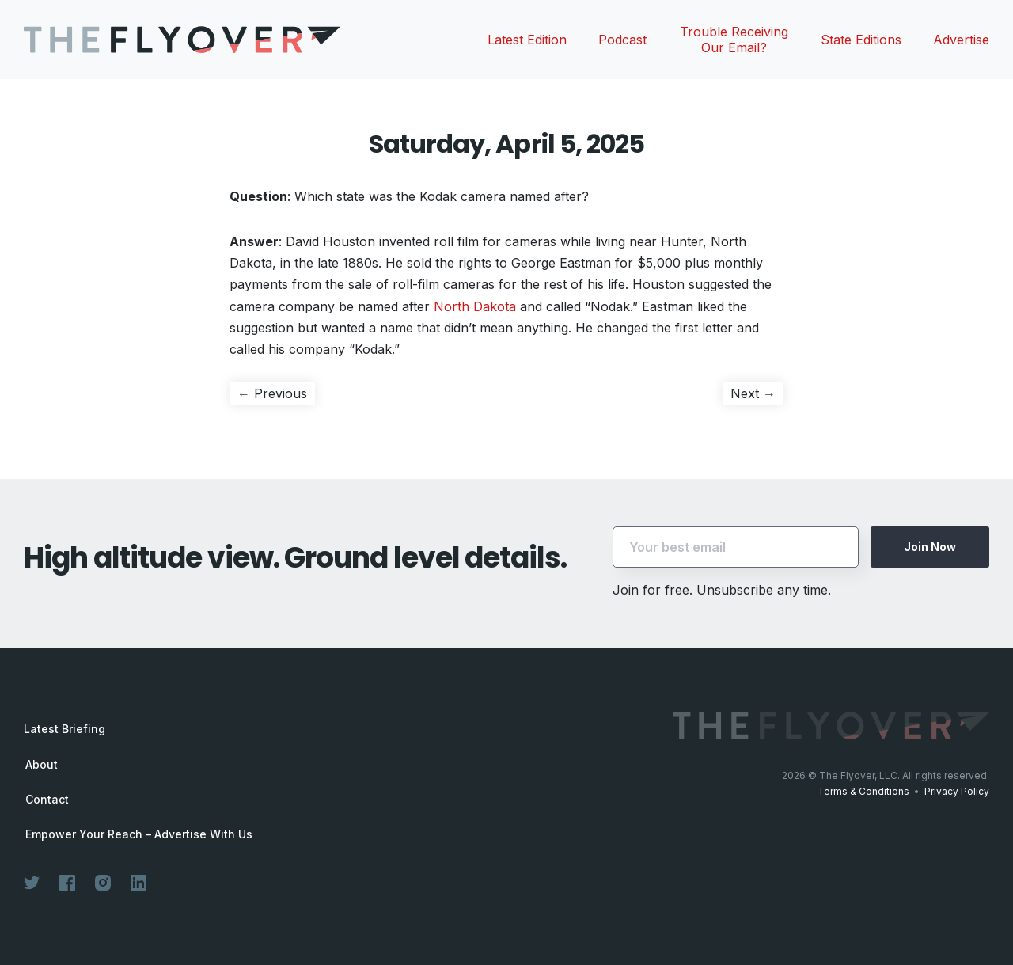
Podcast (622, 39)
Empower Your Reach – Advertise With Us (138, 834)
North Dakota (475, 306)
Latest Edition (527, 39)
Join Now (930, 546)
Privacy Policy (956, 791)
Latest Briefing (64, 728)
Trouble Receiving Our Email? (734, 39)
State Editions (861, 39)
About (41, 764)
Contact (47, 799)
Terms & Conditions (863, 791)
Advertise (961, 39)
